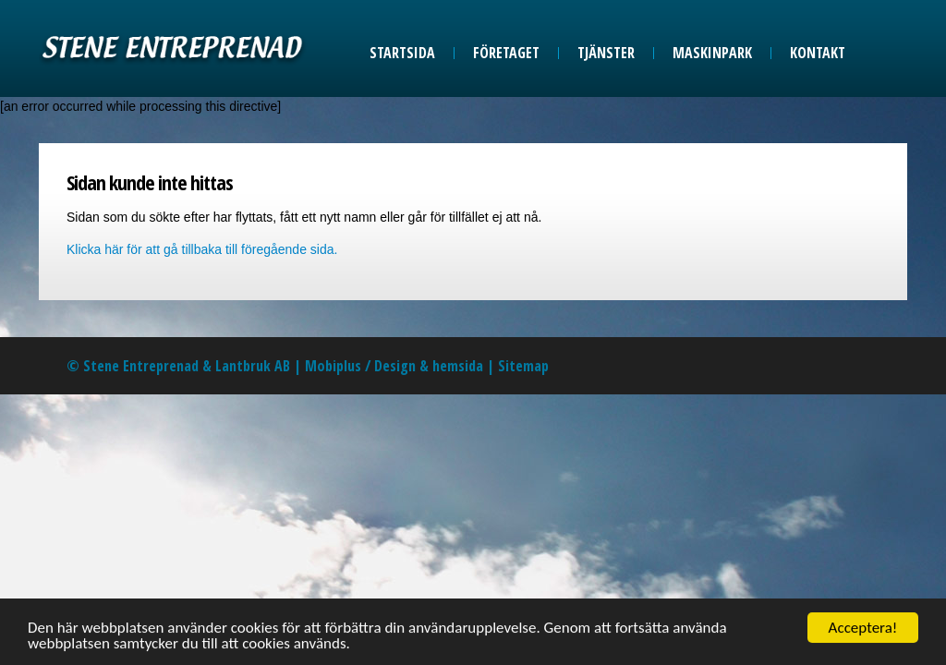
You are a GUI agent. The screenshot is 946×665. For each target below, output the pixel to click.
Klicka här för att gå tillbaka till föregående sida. (202, 249)
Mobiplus (333, 366)
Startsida (402, 52)
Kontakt (817, 52)
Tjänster (606, 52)
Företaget (506, 52)
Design (395, 366)
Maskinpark (712, 52)
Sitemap (523, 366)
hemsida (457, 366)
